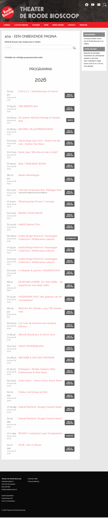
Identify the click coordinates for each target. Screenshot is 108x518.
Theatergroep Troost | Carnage (38, 202)
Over (46, 25)
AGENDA (7, 25)
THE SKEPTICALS (30, 106)
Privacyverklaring (33, 482)
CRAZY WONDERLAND (32, 347)
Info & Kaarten (68, 95)
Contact (71, 25)
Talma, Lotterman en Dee (34, 393)
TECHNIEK (36, 25)
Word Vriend (58, 25)
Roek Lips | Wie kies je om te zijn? (39, 152)
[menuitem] (7, 25)
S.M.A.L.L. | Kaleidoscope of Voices (39, 91)
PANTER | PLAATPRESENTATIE (38, 129)
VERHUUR (83, 25)
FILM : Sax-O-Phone (31, 446)
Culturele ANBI (32, 479)
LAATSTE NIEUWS (21, 25)
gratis (68, 120)
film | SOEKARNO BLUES (34, 164)
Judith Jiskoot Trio (30, 225)
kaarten (68, 436)
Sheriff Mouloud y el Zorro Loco (38, 335)
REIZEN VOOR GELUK (32, 213)
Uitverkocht (69, 239)
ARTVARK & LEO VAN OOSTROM (38, 358)
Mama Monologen (30, 175)
